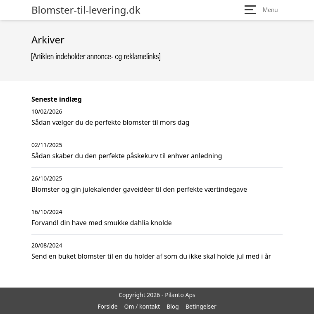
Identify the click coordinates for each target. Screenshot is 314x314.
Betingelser (201, 306)
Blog (173, 306)
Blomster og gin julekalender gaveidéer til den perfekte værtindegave (139, 189)
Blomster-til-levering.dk (85, 10)
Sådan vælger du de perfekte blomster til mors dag (110, 122)
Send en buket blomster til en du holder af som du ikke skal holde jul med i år (151, 256)
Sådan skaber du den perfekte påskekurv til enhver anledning (126, 155)
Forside (107, 306)
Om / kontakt (142, 306)
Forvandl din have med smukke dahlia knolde (101, 222)
